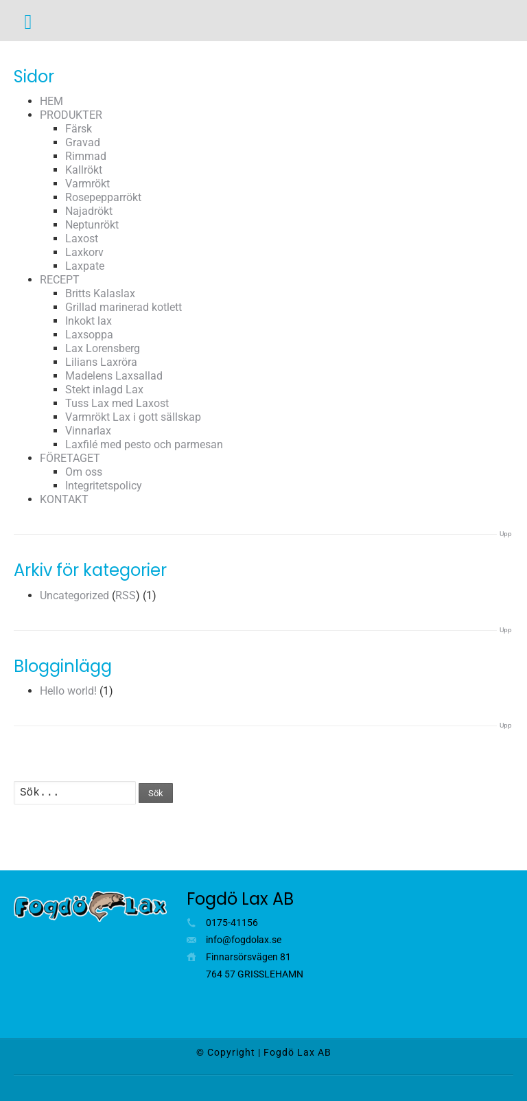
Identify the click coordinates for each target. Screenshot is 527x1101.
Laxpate (84, 266)
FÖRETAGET (70, 458)
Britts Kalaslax (100, 293)
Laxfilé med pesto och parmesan (144, 444)
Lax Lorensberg (102, 348)
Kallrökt (83, 169)
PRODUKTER (71, 114)
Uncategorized (74, 595)
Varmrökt (87, 183)
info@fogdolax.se (243, 939)
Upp (506, 533)
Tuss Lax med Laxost (117, 403)
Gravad (82, 142)
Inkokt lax (88, 320)
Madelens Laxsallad (114, 375)
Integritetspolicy (103, 485)
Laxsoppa (89, 334)
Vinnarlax (88, 430)
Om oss (83, 471)
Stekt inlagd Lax (104, 389)
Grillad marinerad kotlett (123, 307)
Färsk (78, 128)
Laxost (81, 238)
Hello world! (68, 690)
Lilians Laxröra (101, 362)
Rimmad (85, 156)
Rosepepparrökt (103, 197)
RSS (125, 595)
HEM (51, 101)
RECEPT (60, 279)
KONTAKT (64, 499)
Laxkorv (84, 252)
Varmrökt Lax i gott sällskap (133, 417)
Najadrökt (89, 211)
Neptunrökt (92, 224)
